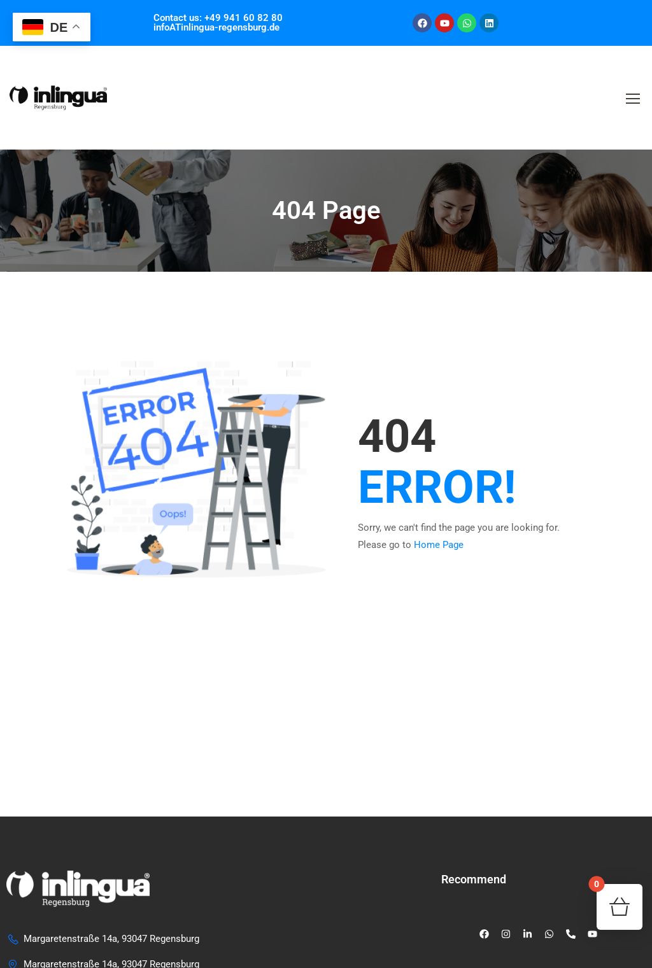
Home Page (439, 545)
